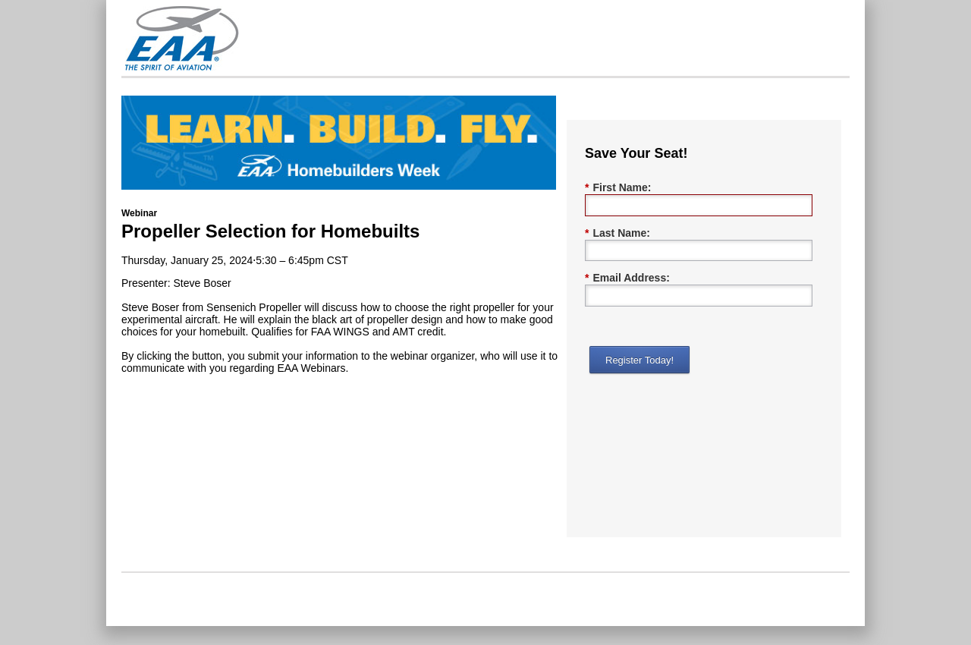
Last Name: (617, 233)
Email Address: (627, 278)
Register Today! (639, 360)
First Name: (618, 187)
